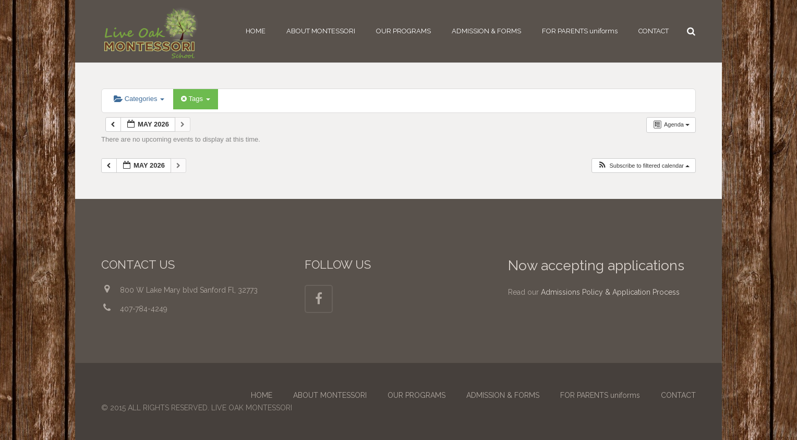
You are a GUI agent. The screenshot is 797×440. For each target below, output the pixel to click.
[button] (643, 166)
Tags (195, 99)
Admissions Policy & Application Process (610, 292)
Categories (139, 99)
